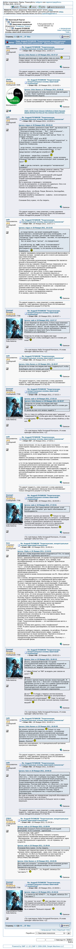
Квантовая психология (22, 24)
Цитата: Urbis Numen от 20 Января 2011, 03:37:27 (38, 55)
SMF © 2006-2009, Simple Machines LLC (48, 946)
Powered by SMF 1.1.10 (21, 946)
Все (28, 37)
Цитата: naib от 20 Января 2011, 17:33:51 (40, 505)
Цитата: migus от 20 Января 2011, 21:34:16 (41, 892)
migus (8, 818)
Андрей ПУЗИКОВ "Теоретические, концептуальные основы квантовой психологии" (19, 30)
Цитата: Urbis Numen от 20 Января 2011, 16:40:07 (38, 364)
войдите (39, 2)
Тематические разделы (20, 22)
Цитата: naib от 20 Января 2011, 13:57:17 (40, 320)
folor (8, 543)
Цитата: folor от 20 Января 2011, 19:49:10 (40, 659)
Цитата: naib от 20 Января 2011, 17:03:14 (40, 399)
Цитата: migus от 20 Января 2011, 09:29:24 (36, 125)
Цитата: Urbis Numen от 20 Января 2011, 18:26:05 (38, 726)
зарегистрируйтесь (53, 2)
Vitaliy (8, 79)
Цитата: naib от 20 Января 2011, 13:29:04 (34, 826)
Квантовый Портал (17, 20)
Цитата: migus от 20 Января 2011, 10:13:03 (36, 228)
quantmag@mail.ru (49, 13)
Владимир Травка (23, 26)
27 (25, 37)
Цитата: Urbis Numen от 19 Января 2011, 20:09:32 (43, 89)
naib (8, 47)
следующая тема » (66, 31)
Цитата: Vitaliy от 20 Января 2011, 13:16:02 (34, 551)
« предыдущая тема (48, 930)
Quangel (9, 310)
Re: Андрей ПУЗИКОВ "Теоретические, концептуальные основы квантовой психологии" (43, 48)
